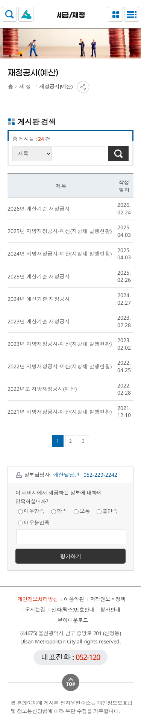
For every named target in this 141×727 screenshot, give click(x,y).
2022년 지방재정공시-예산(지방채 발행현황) (60, 366)
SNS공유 (83, 87)
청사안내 (110, 609)
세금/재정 (70, 15)
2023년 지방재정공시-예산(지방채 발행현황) (60, 343)
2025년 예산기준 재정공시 (39, 276)
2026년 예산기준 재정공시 (39, 208)
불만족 (107, 511)
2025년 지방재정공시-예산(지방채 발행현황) (60, 231)
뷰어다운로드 (73, 620)
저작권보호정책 (108, 599)
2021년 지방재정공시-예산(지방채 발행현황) (60, 411)
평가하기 (70, 555)
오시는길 (35, 609)
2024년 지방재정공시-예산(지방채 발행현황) (60, 253)
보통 (82, 511)
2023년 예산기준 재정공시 (39, 321)
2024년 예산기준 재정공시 (39, 298)
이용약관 (74, 599)
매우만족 (31, 511)
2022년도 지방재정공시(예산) (42, 388)
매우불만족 (34, 522)
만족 (59, 511)
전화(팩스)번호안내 (72, 609)
